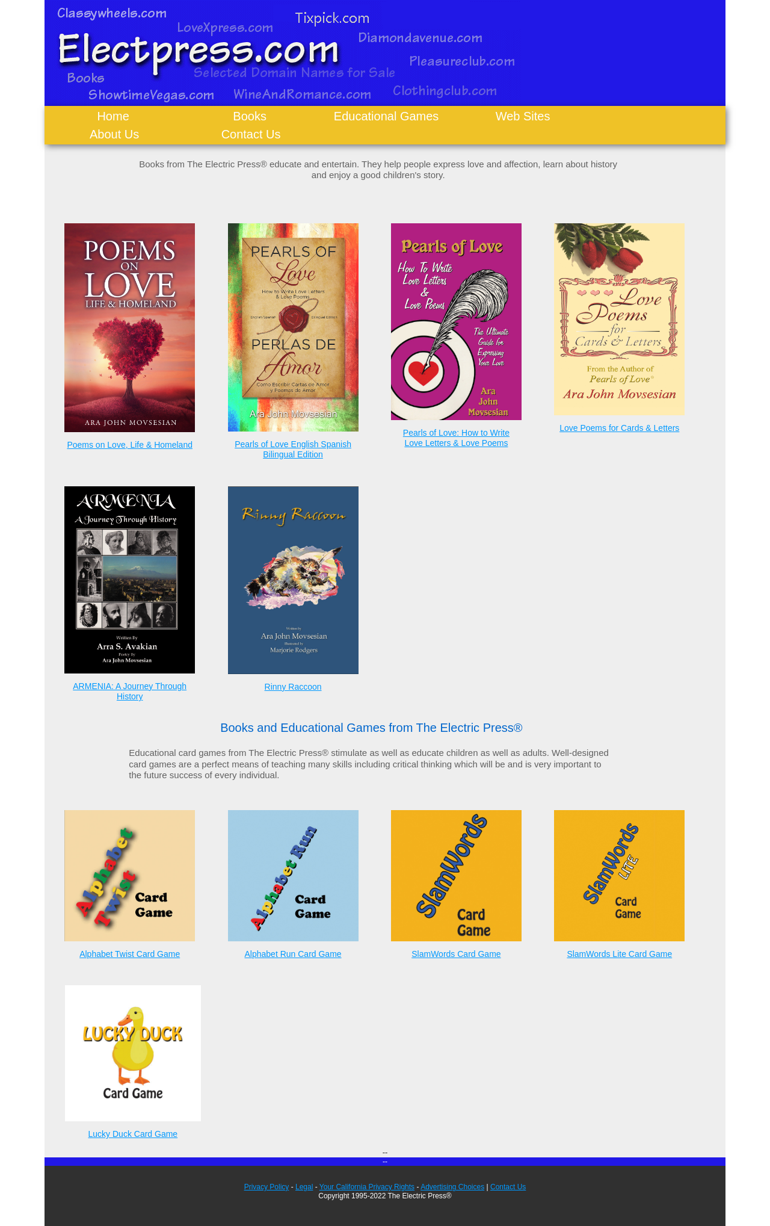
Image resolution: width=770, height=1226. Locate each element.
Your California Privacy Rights (366, 1187)
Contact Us (251, 134)
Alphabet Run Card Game (293, 954)
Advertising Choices (452, 1187)
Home (113, 116)
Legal (304, 1187)
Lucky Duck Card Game (133, 1134)
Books (249, 116)
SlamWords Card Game (455, 954)
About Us (114, 134)
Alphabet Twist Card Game (129, 954)
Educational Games (386, 116)
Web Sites (523, 116)
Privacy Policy (266, 1187)
